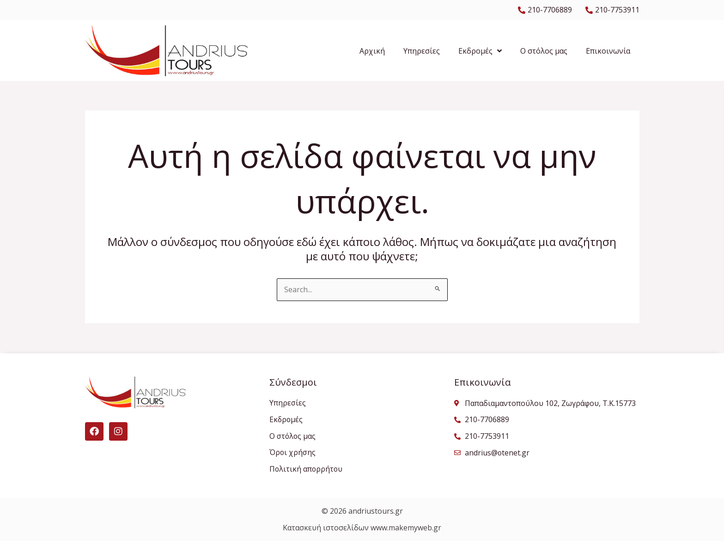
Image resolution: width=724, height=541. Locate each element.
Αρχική (372, 51)
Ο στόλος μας (543, 51)
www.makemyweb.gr (406, 528)
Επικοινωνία (608, 51)
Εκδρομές (480, 51)
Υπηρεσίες (421, 51)
